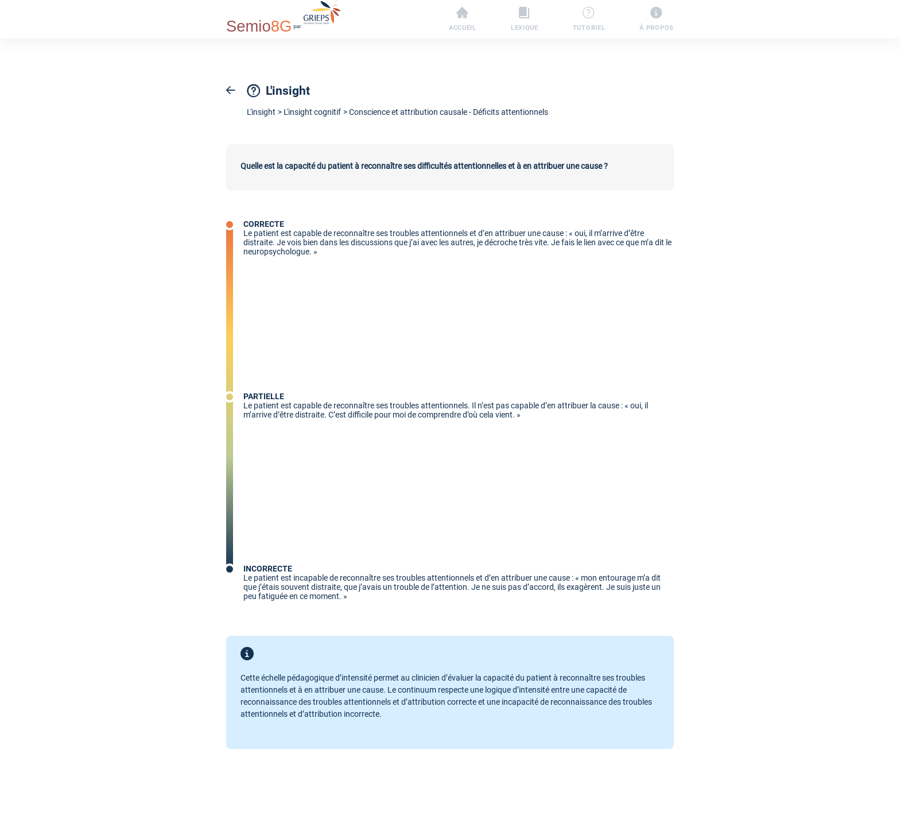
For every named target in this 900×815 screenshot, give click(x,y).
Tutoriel (589, 19)
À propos (656, 19)
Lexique (524, 19)
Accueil (462, 19)
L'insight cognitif (312, 112)
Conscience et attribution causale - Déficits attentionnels (448, 112)
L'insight (261, 112)
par (283, 18)
